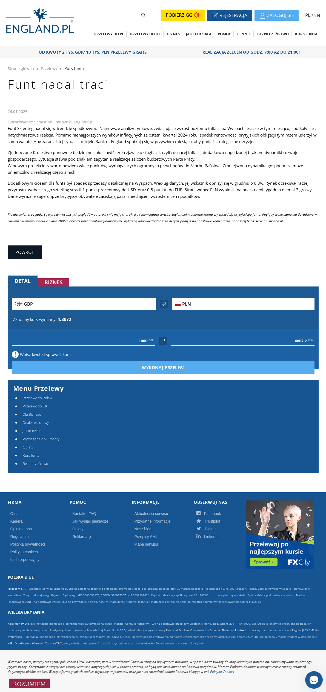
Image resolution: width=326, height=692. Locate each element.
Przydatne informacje (153, 521)
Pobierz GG (183, 15)
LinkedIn (213, 536)
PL (308, 15)
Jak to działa (198, 33)
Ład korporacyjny (25, 559)
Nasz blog (143, 529)
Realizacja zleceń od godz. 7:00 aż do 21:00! (253, 52)
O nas (15, 513)
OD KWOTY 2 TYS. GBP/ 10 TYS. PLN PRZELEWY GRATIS (95, 52)
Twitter (212, 529)
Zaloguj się (279, 16)
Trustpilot (214, 521)
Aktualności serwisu (151, 513)
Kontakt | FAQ (84, 513)
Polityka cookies (24, 552)
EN (317, 15)
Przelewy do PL (109, 33)
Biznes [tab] (53, 282)
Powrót (24, 252)
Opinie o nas (21, 529)
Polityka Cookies (222, 671)
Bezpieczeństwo (273, 33)
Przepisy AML (146, 536)
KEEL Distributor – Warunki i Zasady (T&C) (35, 643)
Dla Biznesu (32, 414)
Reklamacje (82, 536)
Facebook (214, 513)
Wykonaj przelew (172, 367)
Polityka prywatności (27, 544)
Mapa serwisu (146, 544)
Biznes (173, 33)
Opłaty (28, 447)
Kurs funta (306, 33)
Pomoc (224, 33)
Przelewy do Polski (37, 397)
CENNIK (244, 33)
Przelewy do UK (145, 33)
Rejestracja (232, 16)
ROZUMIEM (29, 683)
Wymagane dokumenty (41, 438)
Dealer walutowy (36, 422)
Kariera (16, 521)
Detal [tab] (23, 281)
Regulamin (19, 536)
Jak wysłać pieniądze (90, 521)
